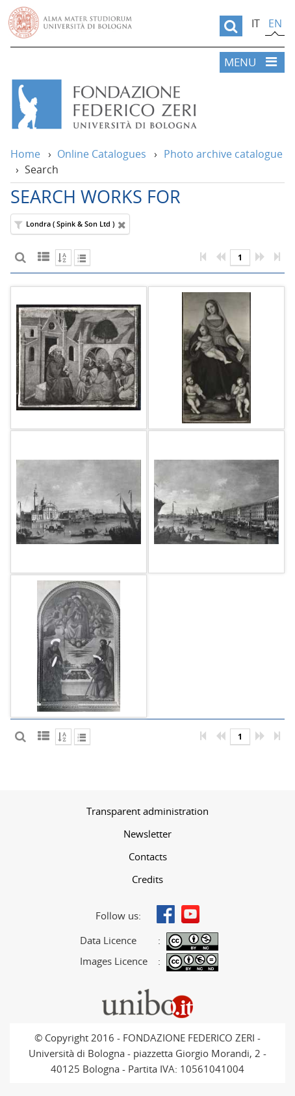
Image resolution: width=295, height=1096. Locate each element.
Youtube (190, 914)
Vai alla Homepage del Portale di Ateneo (70, 22)
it (255, 23)
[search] (231, 26)
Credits (147, 879)
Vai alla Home (145, 105)
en (275, 23)
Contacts (148, 856)
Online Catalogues (101, 154)
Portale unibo (148, 992)
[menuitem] (147, 810)
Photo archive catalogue (223, 154)
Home (25, 154)
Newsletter (147, 833)
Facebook (166, 914)
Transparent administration (147, 810)
